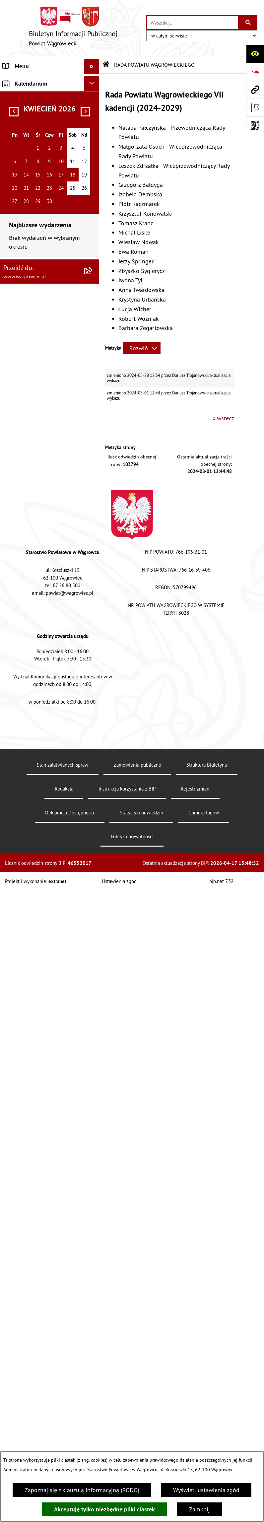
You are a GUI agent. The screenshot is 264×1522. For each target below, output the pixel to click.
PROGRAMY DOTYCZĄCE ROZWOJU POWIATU (34, 721)
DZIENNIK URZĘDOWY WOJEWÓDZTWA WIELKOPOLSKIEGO (31, 898)
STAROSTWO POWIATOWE (36, 492)
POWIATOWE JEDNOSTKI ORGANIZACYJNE (34, 535)
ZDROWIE (15, 794)
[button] (93, 105)
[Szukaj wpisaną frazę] (248, 22)
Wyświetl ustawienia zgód (206, 1490)
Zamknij (199, 1509)
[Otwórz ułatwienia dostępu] (255, 54)
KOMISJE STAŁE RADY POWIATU (31, 458)
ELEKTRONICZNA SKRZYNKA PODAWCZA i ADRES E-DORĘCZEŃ (39, 851)
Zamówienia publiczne (137, 1435)
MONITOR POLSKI (25, 937)
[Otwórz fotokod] (255, 125)
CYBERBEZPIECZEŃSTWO (35, 874)
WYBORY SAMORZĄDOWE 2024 (36, 589)
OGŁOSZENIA (19, 555)
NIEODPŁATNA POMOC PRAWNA (31, 774)
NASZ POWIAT (21, 105)
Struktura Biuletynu (206, 1435)
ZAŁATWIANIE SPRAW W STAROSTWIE (34, 512)
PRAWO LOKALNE (25, 671)
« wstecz (223, 418)
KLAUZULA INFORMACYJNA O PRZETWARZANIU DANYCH (40, 85)
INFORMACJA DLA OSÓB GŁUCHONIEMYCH (33, 652)
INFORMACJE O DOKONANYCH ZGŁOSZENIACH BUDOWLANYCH (41, 818)
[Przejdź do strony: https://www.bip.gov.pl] (255, 72)
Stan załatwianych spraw (62, 1435)
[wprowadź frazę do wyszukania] (192, 22)
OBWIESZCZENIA (24, 570)
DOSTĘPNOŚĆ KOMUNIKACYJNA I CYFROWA (43, 628)
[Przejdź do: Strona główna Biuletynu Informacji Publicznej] (106, 64)
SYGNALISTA (19, 609)
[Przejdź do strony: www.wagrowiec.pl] (255, 90)
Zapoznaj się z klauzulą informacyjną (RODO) (82, 1490)
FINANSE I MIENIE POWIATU (39, 701)
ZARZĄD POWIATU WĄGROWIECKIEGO (27, 434)
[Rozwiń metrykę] (142, 348)
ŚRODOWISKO (21, 740)
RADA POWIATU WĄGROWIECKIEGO (27, 124)
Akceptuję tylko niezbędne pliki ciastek (104, 1509)
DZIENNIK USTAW (25, 922)
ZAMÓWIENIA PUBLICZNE (36, 686)
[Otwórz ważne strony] (255, 107)
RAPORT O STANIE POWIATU (39, 477)
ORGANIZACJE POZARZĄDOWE (42, 755)
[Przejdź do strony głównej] (73, 28)
